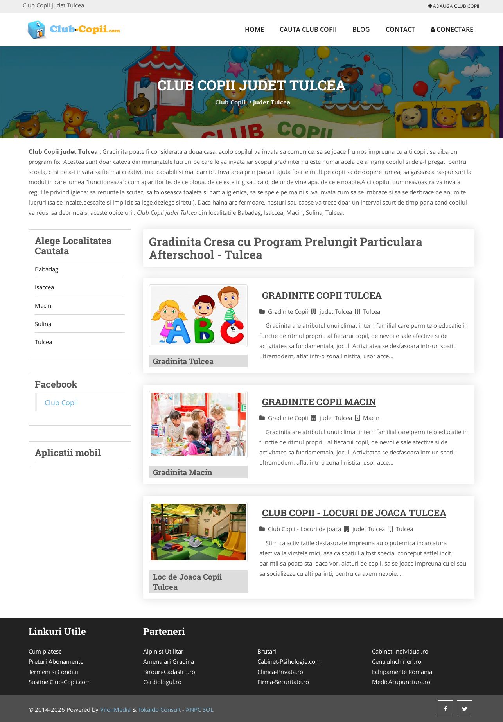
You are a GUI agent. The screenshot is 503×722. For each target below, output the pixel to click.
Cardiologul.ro (162, 682)
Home (254, 29)
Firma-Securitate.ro (283, 682)
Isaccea (44, 287)
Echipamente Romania (402, 671)
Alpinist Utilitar (163, 651)
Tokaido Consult (159, 709)
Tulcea (43, 343)
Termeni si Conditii (53, 671)
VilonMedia (115, 709)
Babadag (46, 269)
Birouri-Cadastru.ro (169, 671)
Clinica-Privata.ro (280, 671)
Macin (43, 306)
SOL (208, 709)
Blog (361, 29)
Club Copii (230, 102)
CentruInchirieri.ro (396, 661)
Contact (400, 29)
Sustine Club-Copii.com (60, 682)
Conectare (452, 29)
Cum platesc (45, 651)
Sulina (43, 324)
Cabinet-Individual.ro (400, 651)
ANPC (193, 709)
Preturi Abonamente (56, 661)
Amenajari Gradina (168, 661)
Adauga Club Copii (453, 6)
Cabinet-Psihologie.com (289, 661)
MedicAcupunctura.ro (401, 682)
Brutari (266, 651)
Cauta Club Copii (308, 29)
